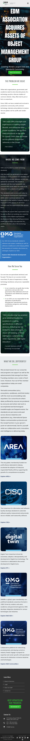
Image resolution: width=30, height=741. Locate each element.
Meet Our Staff (8, 687)
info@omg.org (10, 727)
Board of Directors (9, 681)
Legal (5, 684)
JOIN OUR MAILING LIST (15, 707)
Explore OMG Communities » (10, 664)
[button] (12, 74)
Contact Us (7, 690)
